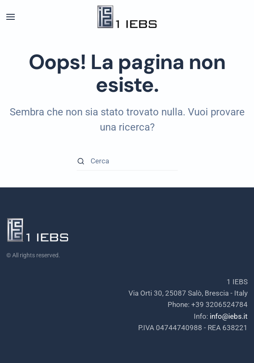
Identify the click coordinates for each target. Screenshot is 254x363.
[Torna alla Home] (127, 17)
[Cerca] (127, 161)
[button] (10, 17)
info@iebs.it (229, 316)
